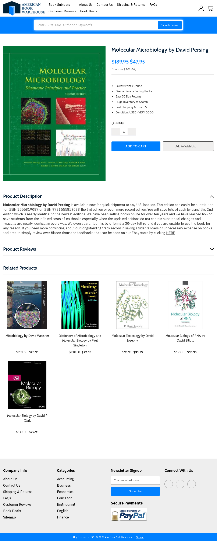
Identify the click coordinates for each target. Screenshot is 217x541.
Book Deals (88, 11)
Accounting (65, 479)
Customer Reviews (62, 11)
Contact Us (105, 5)
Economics (65, 492)
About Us (85, 5)
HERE (170, 233)
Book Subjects (62, 5)
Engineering (66, 504)
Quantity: (118, 123)
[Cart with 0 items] (210, 8)
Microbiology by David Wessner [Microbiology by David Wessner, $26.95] (27, 336)
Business (64, 485)
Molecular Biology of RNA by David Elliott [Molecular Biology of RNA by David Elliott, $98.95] (185, 338)
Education (64, 498)
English (62, 511)
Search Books (169, 25)
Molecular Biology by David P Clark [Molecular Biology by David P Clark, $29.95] (27, 418)
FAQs (153, 5)
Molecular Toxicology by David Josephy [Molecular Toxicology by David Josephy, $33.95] (133, 338)
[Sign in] (201, 8)
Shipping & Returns (131, 5)
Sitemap (9, 517)
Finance (63, 517)
